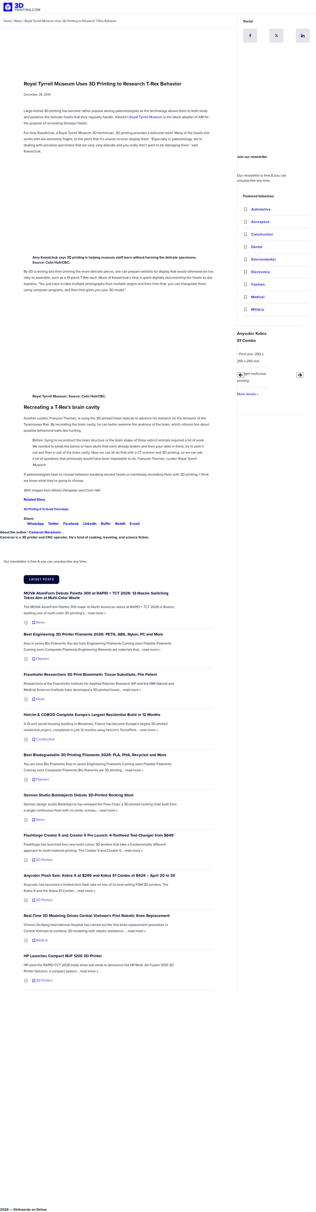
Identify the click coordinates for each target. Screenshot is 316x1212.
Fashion (258, 284)
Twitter (52, 523)
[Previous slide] (240, 375)
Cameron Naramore (45, 532)
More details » (247, 394)
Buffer (104, 523)
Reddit (118, 523)
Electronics (260, 271)
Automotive (261, 209)
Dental (256, 246)
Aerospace (260, 221)
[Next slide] (300, 375)
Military (257, 309)
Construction (262, 234)
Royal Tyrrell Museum (145, 117)
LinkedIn (88, 523)
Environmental (263, 259)
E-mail (133, 523)
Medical (257, 296)
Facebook (69, 523)
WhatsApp (34, 523)
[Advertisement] (276, 119)
